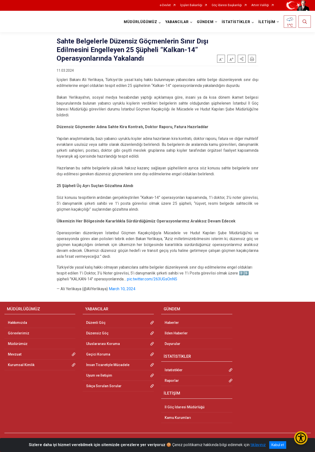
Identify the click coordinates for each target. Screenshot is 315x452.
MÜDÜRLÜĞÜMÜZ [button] (140, 22)
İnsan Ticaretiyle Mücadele (107, 365)
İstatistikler (174, 370)
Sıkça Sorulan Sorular (104, 386)
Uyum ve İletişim (99, 375)
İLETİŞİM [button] (266, 22)
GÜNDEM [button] (205, 22)
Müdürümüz (18, 344)
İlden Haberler (176, 333)
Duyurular (172, 344)
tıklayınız (258, 444)
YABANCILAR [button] (177, 22)
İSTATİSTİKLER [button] (236, 22)
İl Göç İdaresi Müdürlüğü (185, 407)
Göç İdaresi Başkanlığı (227, 5)
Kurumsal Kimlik (21, 365)
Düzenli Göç (96, 323)
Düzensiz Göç (97, 333)
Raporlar (172, 381)
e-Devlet (165, 5)
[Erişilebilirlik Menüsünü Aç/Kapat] (301, 438)
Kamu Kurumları (178, 418)
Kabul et (277, 445)
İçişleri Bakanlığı (191, 5)
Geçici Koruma (98, 354)
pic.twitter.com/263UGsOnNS (152, 279)
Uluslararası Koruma (103, 344)
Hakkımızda (17, 323)
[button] (242, 59)
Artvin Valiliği (260, 5)
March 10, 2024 (122, 289)
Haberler (172, 323)
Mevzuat (14, 354)
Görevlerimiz (18, 333)
